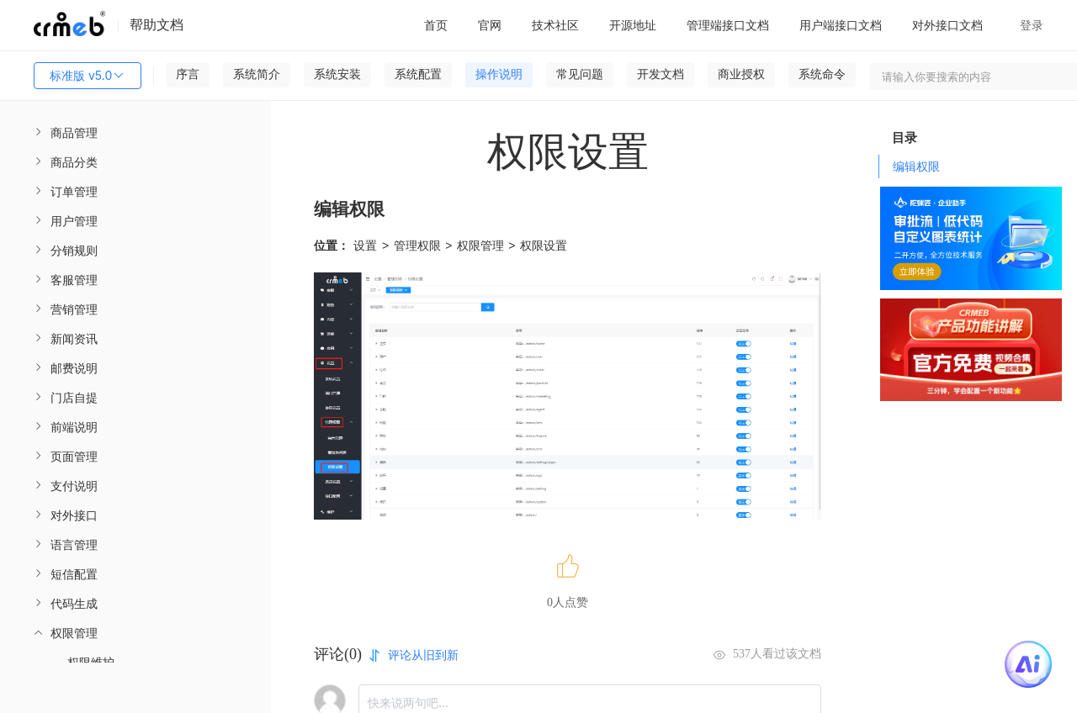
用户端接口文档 (840, 25)
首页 (436, 25)
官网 (489, 25)
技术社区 (555, 25)
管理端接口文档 (728, 25)
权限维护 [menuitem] (90, 662)
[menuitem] (135, 132)
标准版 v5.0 (87, 75)
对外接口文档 (947, 25)
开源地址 (632, 25)
